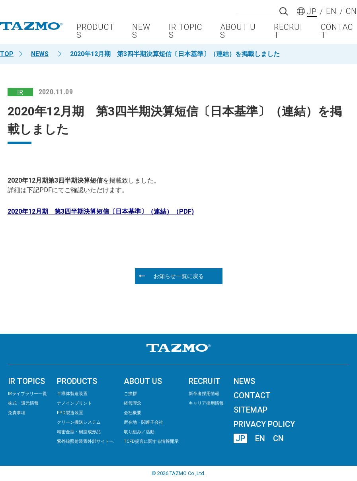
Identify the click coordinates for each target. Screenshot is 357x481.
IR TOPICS (185, 34)
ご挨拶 (130, 393)
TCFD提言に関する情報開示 (151, 441)
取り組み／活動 (139, 431)
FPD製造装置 (70, 412)
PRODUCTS (95, 34)
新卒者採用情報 (204, 393)
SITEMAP (250, 410)
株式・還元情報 (23, 403)
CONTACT (337, 34)
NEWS (141, 34)
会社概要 (132, 412)
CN (278, 438)
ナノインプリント (74, 403)
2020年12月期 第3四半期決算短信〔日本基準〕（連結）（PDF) (101, 211)
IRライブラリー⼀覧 (27, 393)
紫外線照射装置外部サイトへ (85, 441)
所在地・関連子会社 (143, 422)
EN (260, 438)
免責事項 (16, 412)
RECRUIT (288, 34)
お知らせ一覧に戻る (179, 276)
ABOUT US (238, 34)
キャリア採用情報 (206, 403)
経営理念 (132, 403)
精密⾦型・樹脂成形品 (79, 431)
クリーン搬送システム (79, 422)
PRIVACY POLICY (264, 424)
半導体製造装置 (72, 393)
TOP (7, 54)
